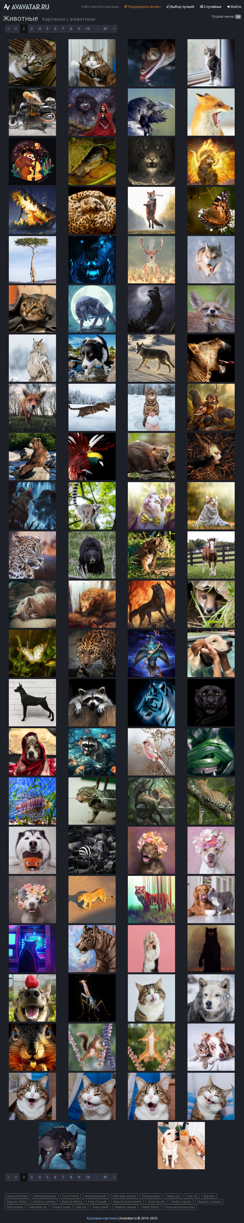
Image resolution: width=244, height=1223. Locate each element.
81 (106, 29)
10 (88, 29)
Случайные (211, 7)
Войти (234, 7)
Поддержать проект (143, 7)
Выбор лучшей (180, 7)
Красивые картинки (102, 1218)
